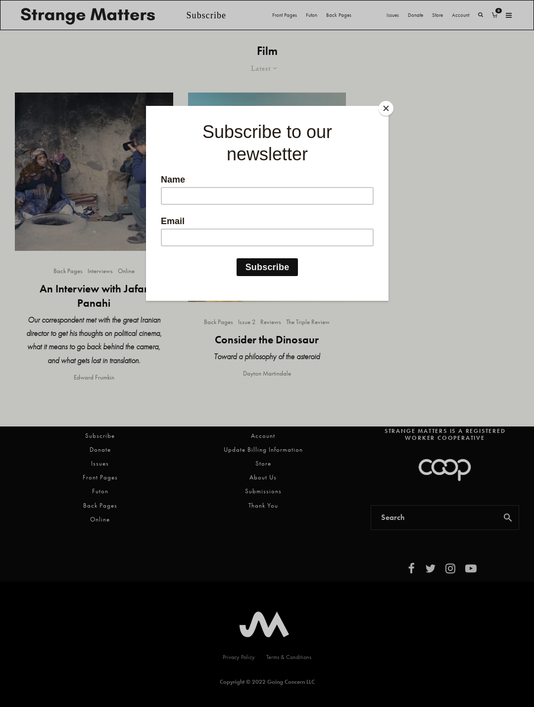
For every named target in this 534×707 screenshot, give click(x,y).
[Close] (386, 108)
